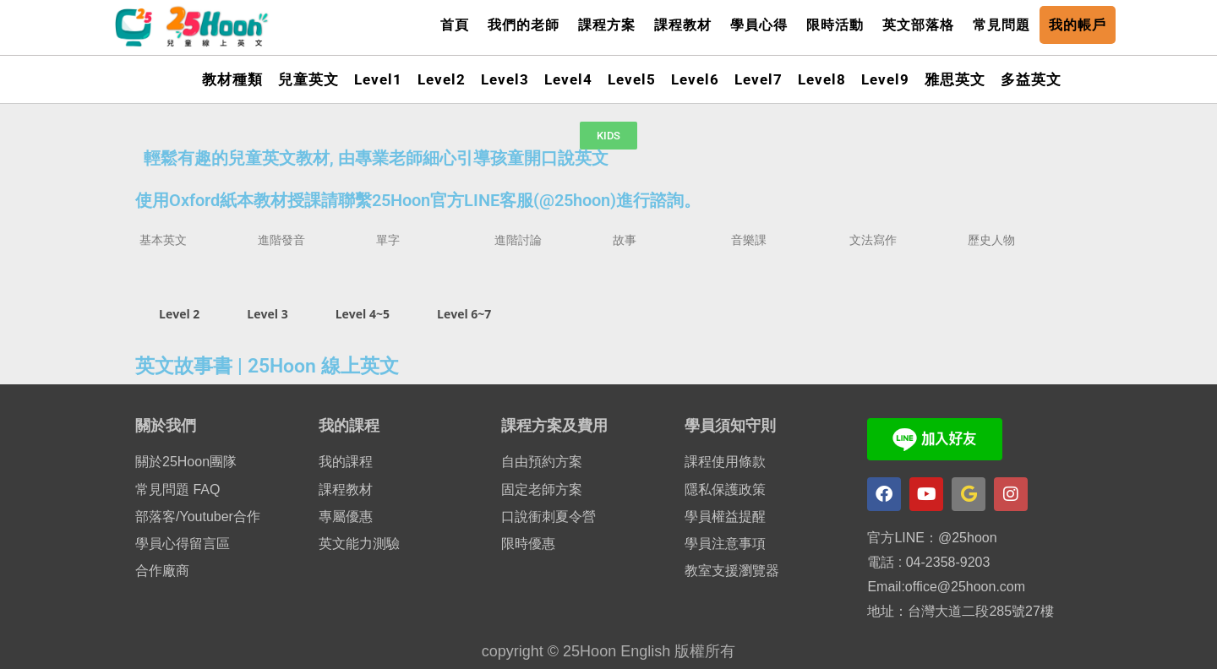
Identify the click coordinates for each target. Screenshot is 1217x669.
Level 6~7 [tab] (464, 314)
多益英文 (1031, 79)
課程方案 (607, 25)
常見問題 (1001, 25)
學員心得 (759, 25)
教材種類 (232, 79)
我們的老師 (523, 25)
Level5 (632, 79)
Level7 (758, 79)
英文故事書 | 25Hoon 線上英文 (267, 366)
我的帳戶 (1077, 25)
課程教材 (683, 25)
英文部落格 (918, 25)
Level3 (505, 79)
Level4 (568, 79)
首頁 (454, 25)
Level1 (378, 79)
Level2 (441, 79)
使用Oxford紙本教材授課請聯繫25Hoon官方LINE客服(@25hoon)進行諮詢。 (418, 200)
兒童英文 (308, 79)
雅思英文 (955, 79)
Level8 (822, 79)
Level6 (695, 79)
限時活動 (835, 25)
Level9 (885, 79)
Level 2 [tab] (179, 314)
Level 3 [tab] (267, 314)
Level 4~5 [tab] (363, 314)
